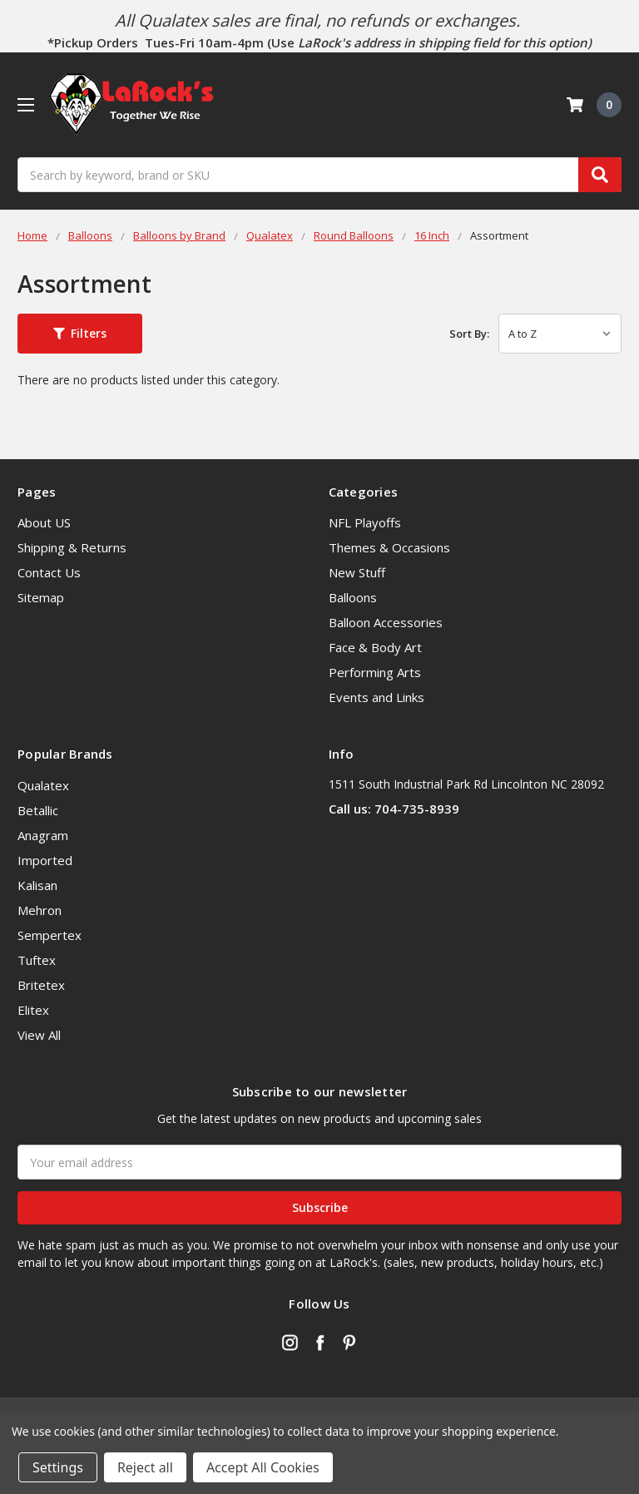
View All (39, 1035)
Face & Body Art (375, 647)
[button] (79, 334)
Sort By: (469, 333)
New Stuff (357, 572)
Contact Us (49, 572)
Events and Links (376, 697)
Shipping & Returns (71, 547)
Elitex (33, 1010)
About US (44, 522)
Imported (44, 860)
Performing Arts (375, 672)
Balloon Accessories (386, 622)
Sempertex (49, 935)
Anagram (42, 835)
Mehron (39, 910)
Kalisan (37, 885)
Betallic (37, 810)
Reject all (145, 1467)
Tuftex (36, 960)
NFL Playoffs (365, 522)
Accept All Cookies (263, 1467)
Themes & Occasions (389, 547)
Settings (57, 1467)
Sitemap (40, 597)
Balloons (353, 597)
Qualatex (43, 785)
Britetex (41, 985)
